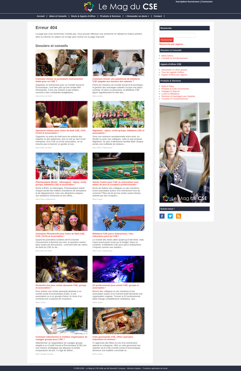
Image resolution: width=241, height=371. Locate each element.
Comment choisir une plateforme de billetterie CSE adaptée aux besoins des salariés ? (116, 80)
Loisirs (100, 96)
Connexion (207, 1)
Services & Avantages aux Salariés (178, 96)
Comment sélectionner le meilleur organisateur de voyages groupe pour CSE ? (61, 338)
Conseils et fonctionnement (175, 58)
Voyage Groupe (46, 354)
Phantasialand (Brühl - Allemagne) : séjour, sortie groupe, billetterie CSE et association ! (61, 183)
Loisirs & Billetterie (170, 93)
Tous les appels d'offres (173, 72)
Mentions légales (134, 368)
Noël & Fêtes (168, 86)
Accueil (41, 16)
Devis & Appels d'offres (83, 16)
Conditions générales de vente (155, 368)
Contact (158, 16)
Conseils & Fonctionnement (175, 99)
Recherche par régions (171, 44)
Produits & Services (110, 16)
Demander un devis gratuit (174, 69)
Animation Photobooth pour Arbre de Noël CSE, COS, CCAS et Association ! (60, 234)
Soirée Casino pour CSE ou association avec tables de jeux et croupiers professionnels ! (116, 183)
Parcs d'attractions (104, 148)
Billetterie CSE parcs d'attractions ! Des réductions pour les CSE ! (113, 234)
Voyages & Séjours (171, 91)
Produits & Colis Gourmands (175, 88)
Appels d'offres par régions (174, 74)
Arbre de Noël (46, 96)
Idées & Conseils (58, 16)
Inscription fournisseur (187, 1)
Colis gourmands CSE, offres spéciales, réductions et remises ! (113, 338)
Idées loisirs (167, 55)
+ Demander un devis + (137, 16)
